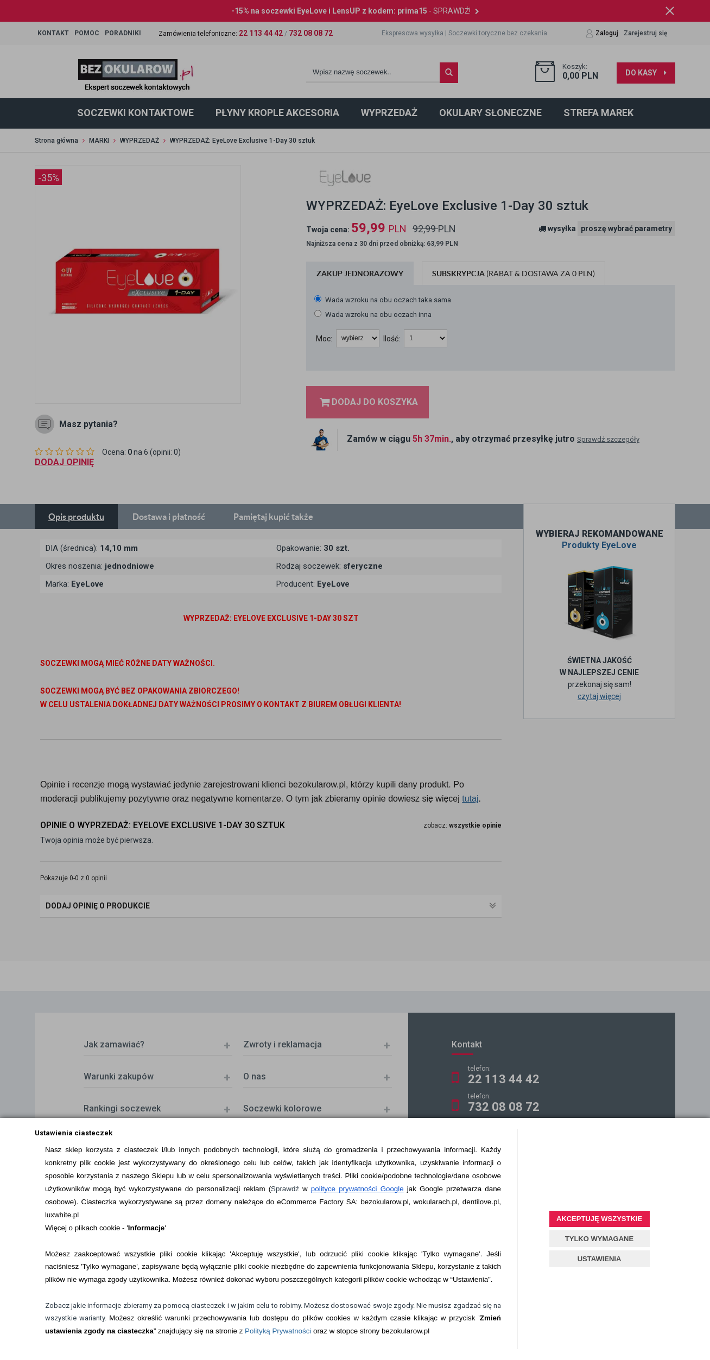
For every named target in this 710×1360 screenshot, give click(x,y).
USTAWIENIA (600, 1259)
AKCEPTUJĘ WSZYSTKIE (599, 1219)
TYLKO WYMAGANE (599, 1239)
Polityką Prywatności (278, 1331)
